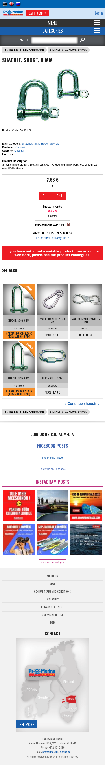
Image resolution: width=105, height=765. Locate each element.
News (53, 584)
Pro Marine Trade (52, 457)
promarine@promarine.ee (56, 752)
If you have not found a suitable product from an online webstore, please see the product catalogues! (52, 253)
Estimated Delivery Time (52, 238)
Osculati (20, 147)
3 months (52, 216)
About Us (52, 576)
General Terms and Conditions (52, 591)
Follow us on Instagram (52, 562)
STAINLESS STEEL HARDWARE (24, 49)
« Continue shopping (81, 403)
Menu (52, 22)
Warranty (53, 599)
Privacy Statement (52, 607)
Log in (99, 13)
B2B (52, 622)
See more (27, 724)
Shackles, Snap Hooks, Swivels (68, 49)
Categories (52, 30)
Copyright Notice (52, 614)
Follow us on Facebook (52, 469)
